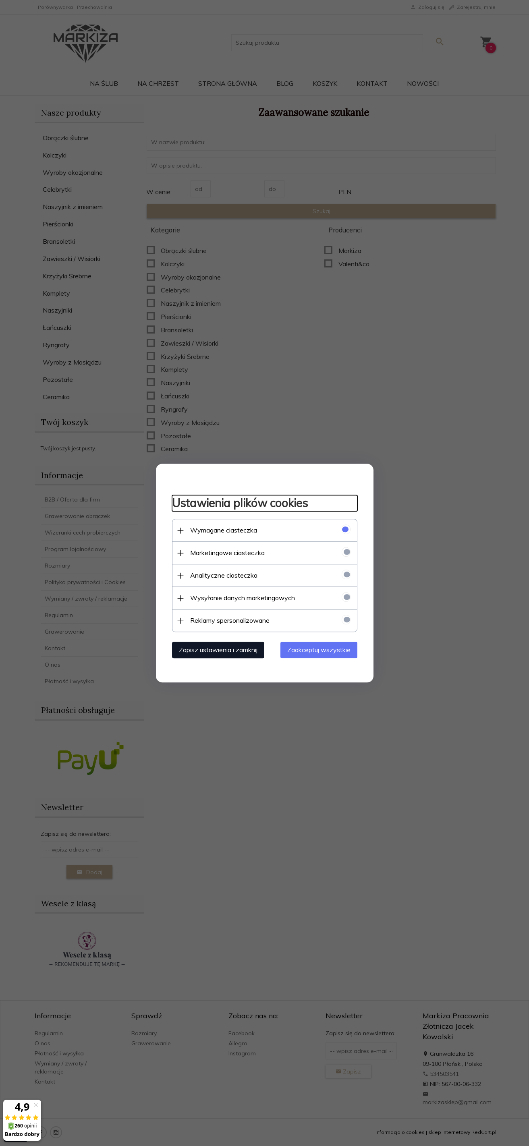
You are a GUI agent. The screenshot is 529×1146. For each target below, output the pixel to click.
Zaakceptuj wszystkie (319, 650)
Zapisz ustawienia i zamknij (218, 650)
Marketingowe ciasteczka (227, 553)
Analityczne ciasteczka (223, 575)
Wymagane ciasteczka (223, 530)
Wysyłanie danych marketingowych (242, 598)
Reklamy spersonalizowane (230, 620)
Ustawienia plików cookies (240, 503)
